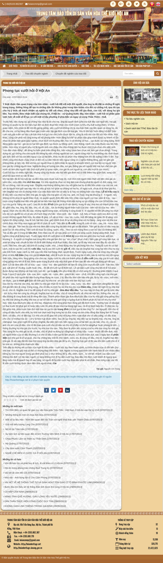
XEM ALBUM (142, 96)
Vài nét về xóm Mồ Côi (16, 473)
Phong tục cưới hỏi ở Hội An (14, 83)
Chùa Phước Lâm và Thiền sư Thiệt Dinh (25, 438)
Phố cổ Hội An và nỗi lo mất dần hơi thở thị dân (150, 208)
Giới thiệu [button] (13, 66)
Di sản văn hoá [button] (48, 67)
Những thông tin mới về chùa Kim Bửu (24, 415)
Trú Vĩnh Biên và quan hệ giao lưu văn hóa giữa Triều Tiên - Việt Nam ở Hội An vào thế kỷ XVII (52, 410)
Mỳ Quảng (10, 443)
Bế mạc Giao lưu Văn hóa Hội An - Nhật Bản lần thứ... (150, 222)
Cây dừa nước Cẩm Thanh (18, 448)
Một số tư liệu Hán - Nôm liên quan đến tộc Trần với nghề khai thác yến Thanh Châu (47, 419)
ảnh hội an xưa (141, 83)
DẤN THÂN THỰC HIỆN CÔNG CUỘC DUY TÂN (29, 501)
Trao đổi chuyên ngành (141, 141)
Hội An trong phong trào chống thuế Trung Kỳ (27, 468)
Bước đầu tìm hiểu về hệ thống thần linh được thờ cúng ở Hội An (37, 487)
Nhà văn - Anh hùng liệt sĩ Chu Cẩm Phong (26, 477)
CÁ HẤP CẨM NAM (14, 491)
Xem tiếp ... (130, 190)
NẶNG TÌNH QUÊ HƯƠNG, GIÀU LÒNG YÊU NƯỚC (31, 496)
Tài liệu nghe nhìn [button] (102, 67)
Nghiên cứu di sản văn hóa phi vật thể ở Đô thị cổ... (150, 164)
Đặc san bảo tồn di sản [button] (123, 66)
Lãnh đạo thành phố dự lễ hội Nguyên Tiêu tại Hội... (149, 239)
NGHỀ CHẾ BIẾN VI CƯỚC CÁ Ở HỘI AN (26, 453)
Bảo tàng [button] (86, 67)
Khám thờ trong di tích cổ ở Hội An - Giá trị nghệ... (150, 150)
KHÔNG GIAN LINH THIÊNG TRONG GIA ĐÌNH (29, 506)
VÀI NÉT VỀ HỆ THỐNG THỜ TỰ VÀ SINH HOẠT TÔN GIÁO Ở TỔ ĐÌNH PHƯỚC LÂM (48, 482)
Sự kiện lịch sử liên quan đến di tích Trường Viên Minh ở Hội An (37, 434)
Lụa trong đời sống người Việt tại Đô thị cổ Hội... (150, 178)
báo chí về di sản (141, 199)
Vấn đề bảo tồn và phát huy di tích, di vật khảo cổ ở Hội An (34, 463)
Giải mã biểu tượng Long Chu (20, 424)
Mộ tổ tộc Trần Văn (14, 429)
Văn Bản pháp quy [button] (144, 67)
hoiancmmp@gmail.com (40, 4)
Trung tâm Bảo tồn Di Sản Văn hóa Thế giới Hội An (46, 557)
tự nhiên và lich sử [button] (29, 67)
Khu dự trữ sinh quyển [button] (68, 67)
